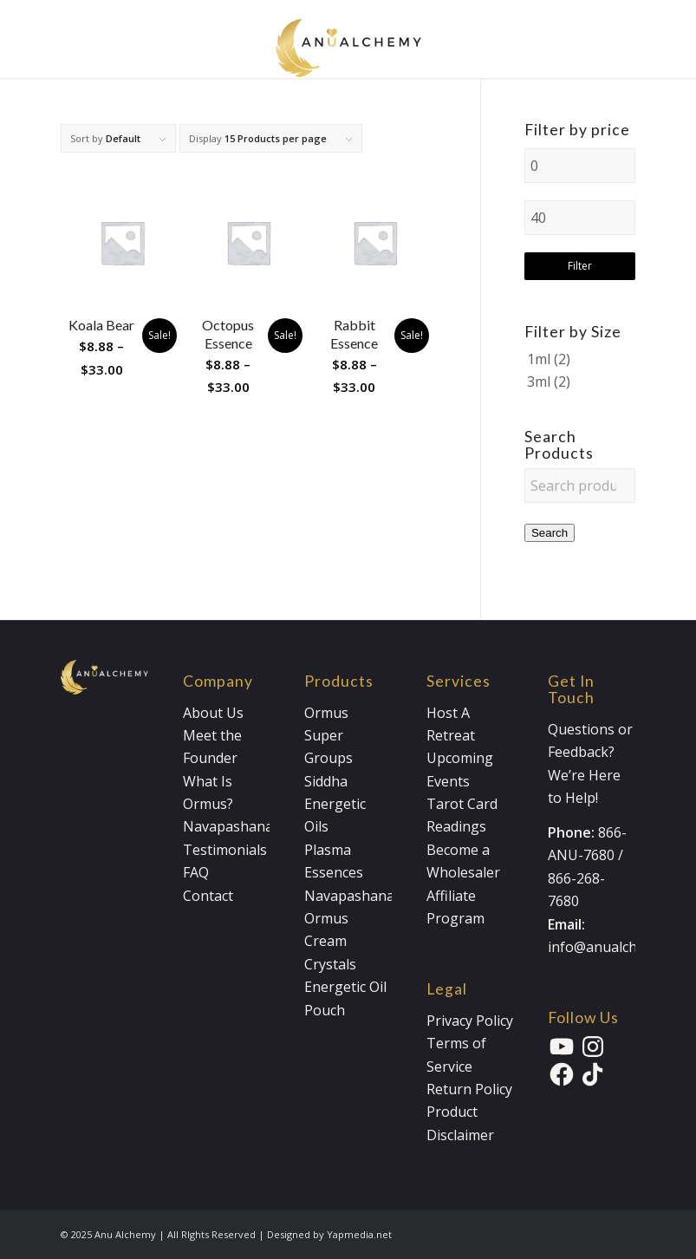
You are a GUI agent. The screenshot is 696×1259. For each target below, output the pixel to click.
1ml (538, 359)
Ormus (326, 712)
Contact (208, 895)
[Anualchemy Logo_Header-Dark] (347, 39)
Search (549, 532)
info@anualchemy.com (620, 946)
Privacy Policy (469, 1020)
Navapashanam (234, 826)
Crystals (330, 964)
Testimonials (225, 849)
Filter (580, 265)
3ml (538, 381)
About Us (213, 712)
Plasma (327, 849)
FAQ (196, 872)
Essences (333, 872)
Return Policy (469, 1089)
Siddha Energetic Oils (335, 804)
